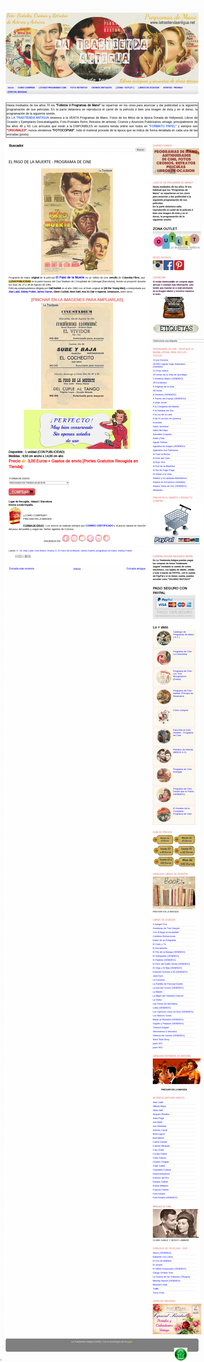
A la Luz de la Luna (162, 414)
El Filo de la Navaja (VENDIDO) (169, 952)
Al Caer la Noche (161, 454)
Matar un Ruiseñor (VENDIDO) (168, 1019)
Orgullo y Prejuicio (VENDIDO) (168, 1023)
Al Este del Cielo (161, 458)
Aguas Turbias (160, 442)
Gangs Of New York (163, 1273)
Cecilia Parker (160, 1154)
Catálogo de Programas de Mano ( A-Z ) (183, 634)
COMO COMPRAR (26, 88)
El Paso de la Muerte (70, 277)
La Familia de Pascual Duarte (168, 984)
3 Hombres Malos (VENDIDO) (168, 378)
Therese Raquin (161, 1027)
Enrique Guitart (160, 1182)
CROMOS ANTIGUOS (101, 88)
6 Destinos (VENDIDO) (164, 394)
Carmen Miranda (161, 1146)
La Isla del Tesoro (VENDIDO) (168, 988)
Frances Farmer (161, 1189)
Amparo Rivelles (161, 1114)
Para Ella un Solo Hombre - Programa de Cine (183, 733)
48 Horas (157, 390)
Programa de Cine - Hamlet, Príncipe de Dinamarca (183, 693)
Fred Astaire (159, 1193)
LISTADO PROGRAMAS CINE (52, 88)
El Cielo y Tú (159, 944)
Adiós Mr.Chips (160, 430)
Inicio (11, 88)
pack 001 (157, 1043)
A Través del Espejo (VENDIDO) (169, 398)
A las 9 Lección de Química (167, 418)
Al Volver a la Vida (162, 474)
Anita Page (158, 1118)
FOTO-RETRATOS (78, 88)
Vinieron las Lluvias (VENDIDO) (169, 1035)
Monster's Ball (160, 1284)
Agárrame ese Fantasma (165, 450)
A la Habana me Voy (163, 410)
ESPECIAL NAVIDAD (17, 92)
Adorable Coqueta (162, 434)
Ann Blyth (157, 1122)
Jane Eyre (158, 976)
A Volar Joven (160, 402)
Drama (50, 550)
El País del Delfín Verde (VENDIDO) (171, 964)
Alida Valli (158, 1110)
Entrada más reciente (21, 568)
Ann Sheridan (159, 1126)
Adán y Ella (158, 438)
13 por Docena (160, 360)
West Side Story (161, 1039)
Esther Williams (160, 1186)
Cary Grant (158, 1150)
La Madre (157, 992)
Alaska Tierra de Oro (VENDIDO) (170, 486)
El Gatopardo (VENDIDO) (166, 956)
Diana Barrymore (161, 1174)
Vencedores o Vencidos (165, 1031)
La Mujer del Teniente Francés (168, 996)
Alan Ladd (14, 291)
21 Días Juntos (160, 370)
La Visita (157, 1000)
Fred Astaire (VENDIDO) (165, 1197)
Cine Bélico (40, 550)
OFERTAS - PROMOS (173, 88)
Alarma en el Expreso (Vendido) (169, 482)
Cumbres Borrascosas (164, 936)
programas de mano (106, 550)
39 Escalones (160, 382)
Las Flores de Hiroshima (165, 1004)
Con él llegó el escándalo (166, 932)
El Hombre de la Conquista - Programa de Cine (182, 811)
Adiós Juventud (160, 426)
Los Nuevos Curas (162, 1015)
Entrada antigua (136, 568)
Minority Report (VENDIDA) (166, 1280)
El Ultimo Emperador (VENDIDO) (169, 1269)
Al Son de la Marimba (164, 466)
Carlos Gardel (160, 1142)
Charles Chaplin (161, 1162)
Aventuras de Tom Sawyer (166, 928)
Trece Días (158, 1292)
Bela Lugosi (159, 1134)
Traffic (156, 1288)
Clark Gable (159, 1166)
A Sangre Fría (160, 924)
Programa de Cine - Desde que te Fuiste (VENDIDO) (183, 791)
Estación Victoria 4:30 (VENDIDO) (170, 972)
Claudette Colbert (162, 1170)
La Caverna (159, 980)
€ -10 (19, 550)
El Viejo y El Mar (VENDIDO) (167, 968)
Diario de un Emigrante (164, 940)
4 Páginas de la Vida (163, 386)
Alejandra (157, 490)
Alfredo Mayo (159, 1106)
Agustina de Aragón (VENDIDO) (169, 446)
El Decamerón (160, 948)
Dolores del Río (161, 1178)
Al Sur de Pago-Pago (164, 470)
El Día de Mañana (162, 1261)
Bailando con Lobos (163, 1257)
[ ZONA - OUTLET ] (125, 88)
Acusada (157, 422)
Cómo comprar (180, 710)
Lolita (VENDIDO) (162, 1008)
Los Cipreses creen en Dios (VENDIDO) (173, 1012)
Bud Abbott (158, 1138)
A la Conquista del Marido (166, 406)
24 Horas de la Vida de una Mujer (170, 374)
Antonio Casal (160, 1130)
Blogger (128, 1341)
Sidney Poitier (28, 291)
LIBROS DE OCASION (148, 88)
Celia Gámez (159, 1158)
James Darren (44, 291)
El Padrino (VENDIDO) (164, 960)
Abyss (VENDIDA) (162, 1253)
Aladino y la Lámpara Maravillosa (170, 478)
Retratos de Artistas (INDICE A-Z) (183, 750)
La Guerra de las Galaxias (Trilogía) (171, 1276)
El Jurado (157, 1265)
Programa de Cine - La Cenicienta (183, 652)
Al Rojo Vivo (159, 462)
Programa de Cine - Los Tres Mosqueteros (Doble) (183, 675)
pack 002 (157, 1047)
